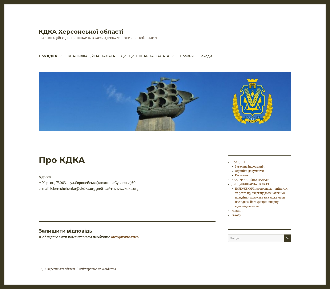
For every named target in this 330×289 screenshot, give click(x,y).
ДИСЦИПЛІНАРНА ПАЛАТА (145, 56)
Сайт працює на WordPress (97, 269)
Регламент (242, 175)
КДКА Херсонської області (81, 31)
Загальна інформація (250, 166)
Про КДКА (48, 56)
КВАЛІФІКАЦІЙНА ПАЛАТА (91, 56)
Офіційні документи (249, 171)
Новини (187, 56)
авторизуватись (124, 237)
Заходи (206, 56)
